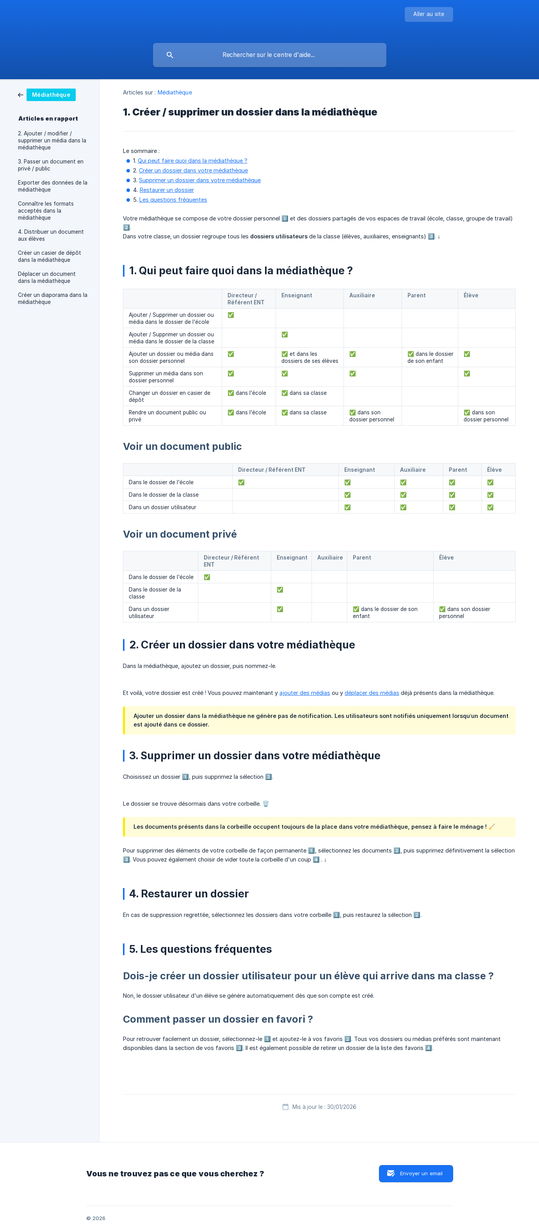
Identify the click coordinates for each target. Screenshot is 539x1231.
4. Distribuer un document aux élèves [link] (51, 235)
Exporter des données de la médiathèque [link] (52, 186)
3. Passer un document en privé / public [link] (51, 165)
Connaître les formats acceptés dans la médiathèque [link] (46, 211)
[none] (429, 14)
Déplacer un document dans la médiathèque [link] (47, 277)
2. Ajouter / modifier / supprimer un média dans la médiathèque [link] (52, 140)
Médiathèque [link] (175, 92)
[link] (47, 94)
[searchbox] (269, 55)
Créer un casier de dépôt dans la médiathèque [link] (49, 256)
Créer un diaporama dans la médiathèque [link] (52, 298)
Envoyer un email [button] (421, 1173)
